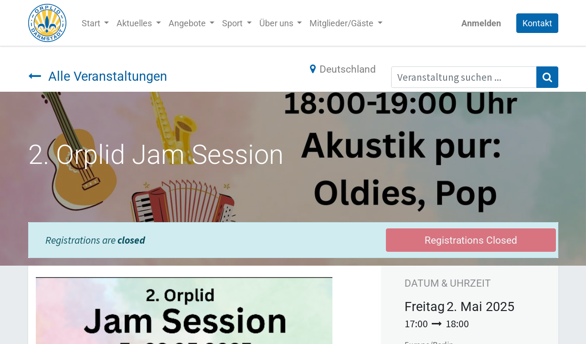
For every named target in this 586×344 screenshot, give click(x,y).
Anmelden (481, 23)
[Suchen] (547, 77)
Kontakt (537, 23)
